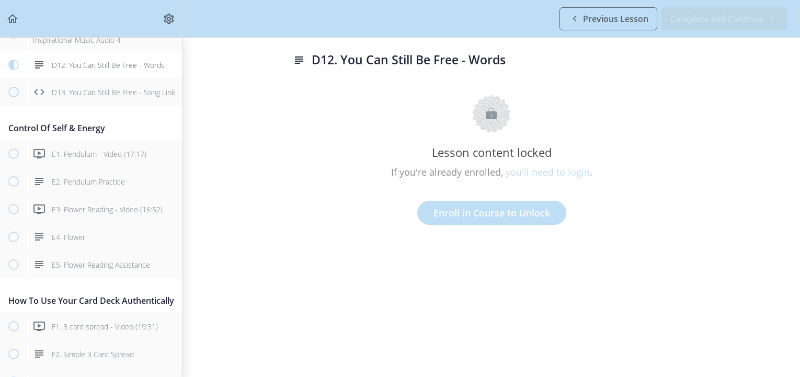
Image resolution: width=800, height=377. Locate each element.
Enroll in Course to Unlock (491, 213)
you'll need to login (548, 172)
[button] (13, 18)
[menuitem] (169, 18)
